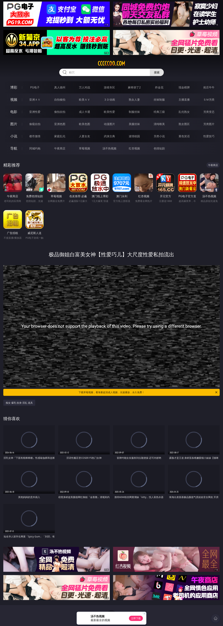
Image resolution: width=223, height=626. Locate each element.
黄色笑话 (184, 136)
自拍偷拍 (59, 99)
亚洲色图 (59, 124)
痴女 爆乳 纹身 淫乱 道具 (19, 402)
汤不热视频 (109, 148)
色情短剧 (159, 148)
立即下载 (136, 618)
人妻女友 (84, 136)
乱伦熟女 (184, 112)
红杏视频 (134, 148)
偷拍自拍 (59, 112)
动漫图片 (109, 124)
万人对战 (84, 87)
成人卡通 (84, 112)
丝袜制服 (159, 99)
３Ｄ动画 (109, 99)
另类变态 (208, 112)
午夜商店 (59, 148)
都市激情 (34, 136)
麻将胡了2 (134, 87)
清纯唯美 (159, 124)
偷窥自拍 (34, 124)
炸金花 (159, 87)
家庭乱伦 (59, 136)
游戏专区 (109, 87)
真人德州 (59, 87)
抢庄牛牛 (208, 87)
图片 (13, 124)
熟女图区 (184, 124)
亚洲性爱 (34, 112)
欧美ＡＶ (84, 99)
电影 (13, 111)
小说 (13, 136)
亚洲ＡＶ (34, 99)
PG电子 (34, 87)
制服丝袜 (134, 112)
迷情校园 (134, 136)
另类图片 (208, 124)
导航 (13, 148)
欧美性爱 (109, 112)
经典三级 (159, 112)
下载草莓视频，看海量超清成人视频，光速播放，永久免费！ (148, 392)
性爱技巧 (208, 136)
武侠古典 (109, 136)
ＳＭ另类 (208, 99)
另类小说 (159, 136)
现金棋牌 (184, 87)
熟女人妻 (134, 99)
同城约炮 (34, 148)
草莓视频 (84, 148)
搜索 (157, 72)
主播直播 (184, 99)
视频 (13, 99)
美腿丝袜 (134, 124)
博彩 (13, 87)
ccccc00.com (111, 63)
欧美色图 (84, 124)
